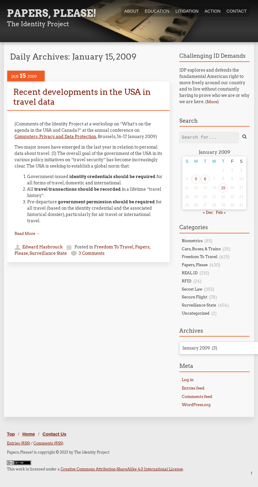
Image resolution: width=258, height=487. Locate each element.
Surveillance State (48, 253)
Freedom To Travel (114, 247)
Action (213, 11)
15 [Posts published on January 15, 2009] (223, 188)
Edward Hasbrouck (42, 247)
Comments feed (197, 396)
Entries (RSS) (18, 443)
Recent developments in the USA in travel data (82, 96)
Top (11, 433)
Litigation (187, 11)
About (131, 11)
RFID (186, 281)
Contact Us (54, 433)
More (212, 102)
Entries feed (193, 388)
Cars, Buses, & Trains (201, 249)
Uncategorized (195, 313)
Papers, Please (195, 265)
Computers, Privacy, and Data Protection (55, 136)
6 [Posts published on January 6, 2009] (205, 179)
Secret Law (192, 289)
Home (28, 433)
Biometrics (192, 241)
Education (157, 11)
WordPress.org (196, 404)
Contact (237, 11)
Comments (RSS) (48, 443)
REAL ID (190, 273)
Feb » (221, 212)
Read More (27, 233)
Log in (188, 380)
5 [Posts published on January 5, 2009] (196, 179)
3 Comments (92, 253)
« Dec (208, 212)
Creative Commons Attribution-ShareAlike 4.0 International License (122, 469)
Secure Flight (194, 297)
